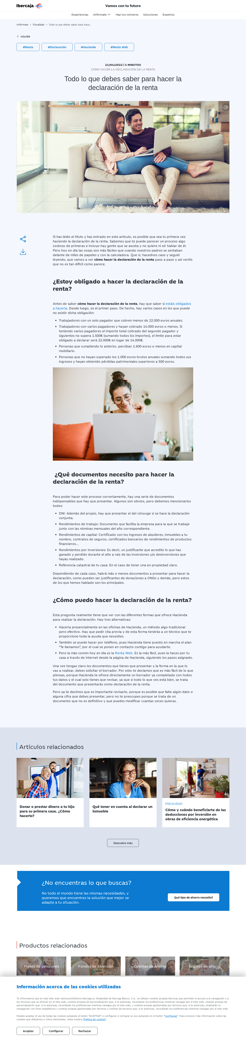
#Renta (28, 47)
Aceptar (28, 1031)
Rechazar (84, 1031)
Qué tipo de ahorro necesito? (193, 897)
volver (23, 36)
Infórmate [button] (100, 14)
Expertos (168, 14)
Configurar (171, 1015)
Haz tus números (127, 14)
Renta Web (124, 653)
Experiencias (80, 14)
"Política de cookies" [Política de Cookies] (94, 1019)
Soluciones (150, 14)
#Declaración (57, 47)
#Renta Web (119, 47)
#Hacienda (88, 47)
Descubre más (123, 843)
